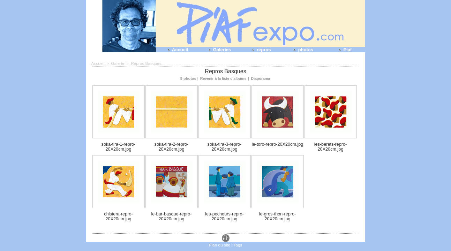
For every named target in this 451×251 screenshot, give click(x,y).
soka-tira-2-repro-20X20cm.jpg (171, 143)
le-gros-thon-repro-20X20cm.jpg (278, 209)
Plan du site (220, 237)
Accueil (176, 49)
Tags (237, 237)
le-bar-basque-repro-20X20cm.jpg (171, 209)
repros (260, 49)
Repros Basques (143, 63)
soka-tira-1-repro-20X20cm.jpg (118, 143)
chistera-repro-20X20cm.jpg (118, 207)
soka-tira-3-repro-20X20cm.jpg (224, 143)
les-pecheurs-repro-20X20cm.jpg (224, 209)
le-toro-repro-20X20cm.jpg (277, 143)
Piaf (344, 49)
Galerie (116, 63)
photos (302, 49)
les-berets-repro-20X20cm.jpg (330, 143)
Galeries (218, 49)
